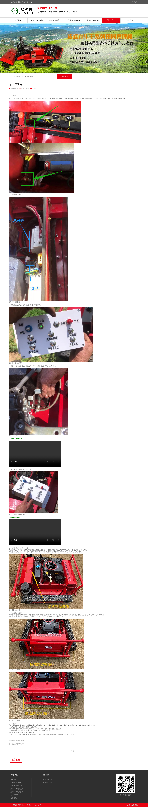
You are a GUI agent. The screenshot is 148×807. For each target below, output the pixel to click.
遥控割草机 (111, 20)
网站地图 (135, 2)
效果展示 (130, 20)
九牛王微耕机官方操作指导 (19, 805)
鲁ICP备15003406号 (35, 805)
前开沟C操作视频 (55, 20)
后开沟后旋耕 (47, 782)
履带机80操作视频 (74, 20)
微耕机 (135, 805)
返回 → (74, 751)
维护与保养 (19, 744)
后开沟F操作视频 (37, 20)
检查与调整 (19, 741)
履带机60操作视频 (92, 20)
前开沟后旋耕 (47, 779)
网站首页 (18, 20)
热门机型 (46, 775)
